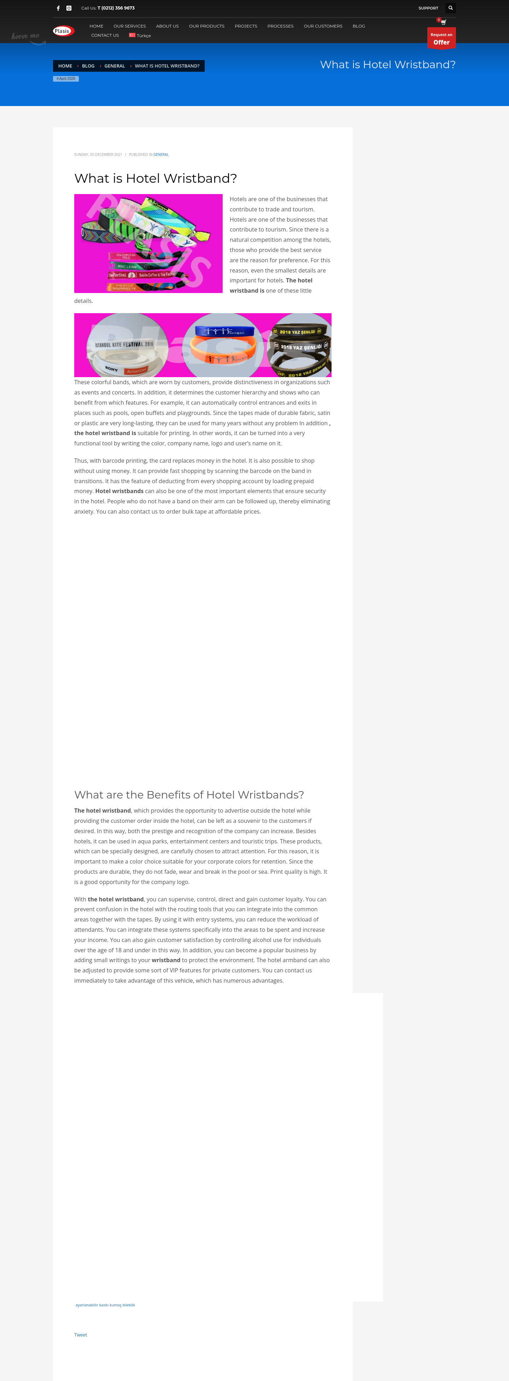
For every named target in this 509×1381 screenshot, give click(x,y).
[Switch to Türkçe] (140, 35)
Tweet (80, 1335)
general (161, 154)
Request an (441, 40)
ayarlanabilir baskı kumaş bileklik (105, 1304)
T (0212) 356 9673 (116, 8)
